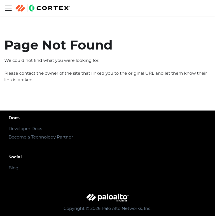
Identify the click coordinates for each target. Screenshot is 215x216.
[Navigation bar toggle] (8, 8)
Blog (13, 167)
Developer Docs (25, 128)
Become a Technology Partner (40, 137)
